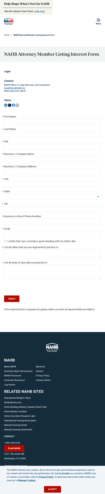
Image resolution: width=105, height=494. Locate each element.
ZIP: (6, 203)
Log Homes (9, 384)
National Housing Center (15, 425)
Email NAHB (14, 448)
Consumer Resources (14, 380)
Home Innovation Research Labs (19, 416)
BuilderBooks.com (12, 402)
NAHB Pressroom (12, 375)
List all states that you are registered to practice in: (31, 247)
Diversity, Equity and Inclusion (18, 371)
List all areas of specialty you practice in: (26, 262)
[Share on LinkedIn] (5, 105)
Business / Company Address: (20, 166)
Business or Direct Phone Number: (23, 216)
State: (7, 191)
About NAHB (10, 366)
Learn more (39, 11)
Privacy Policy (42, 375)
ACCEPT (52, 489)
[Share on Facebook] (13, 105)
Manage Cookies (27, 480)
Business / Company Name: (19, 154)
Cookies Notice (43, 380)
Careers (39, 371)
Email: (7, 228)
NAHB (6, 35)
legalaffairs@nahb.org (14, 88)
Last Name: (10, 129)
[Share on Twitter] (9, 105)
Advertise (40, 366)
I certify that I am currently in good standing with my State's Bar (40, 241)
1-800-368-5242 (12, 443)
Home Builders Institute (15, 411)
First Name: (10, 116)
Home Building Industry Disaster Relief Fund (25, 407)
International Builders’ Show (17, 398)
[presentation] (25, 287)
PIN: (6, 141)
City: (6, 178)
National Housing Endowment (18, 429)
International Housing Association (20, 420)
